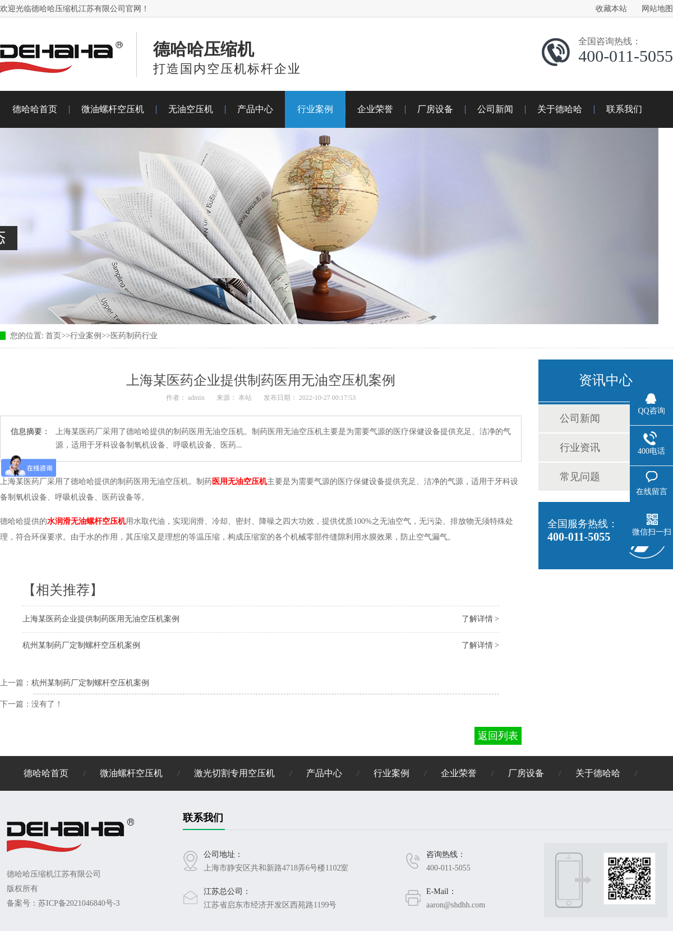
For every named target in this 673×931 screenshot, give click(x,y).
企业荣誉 (375, 109)
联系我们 (624, 109)
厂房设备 (435, 109)
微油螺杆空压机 (112, 109)
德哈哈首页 (34, 109)
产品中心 (255, 109)
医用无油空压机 (239, 481)
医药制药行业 (134, 335)
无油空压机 (190, 109)
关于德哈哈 (559, 109)
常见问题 (580, 476)
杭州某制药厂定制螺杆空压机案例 (81, 645)
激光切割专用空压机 (234, 773)
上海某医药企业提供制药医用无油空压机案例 (100, 619)
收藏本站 (611, 8)
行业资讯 (580, 447)
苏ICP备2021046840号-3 (78, 903)
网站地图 (657, 8)
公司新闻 (495, 109)
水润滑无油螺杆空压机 (86, 521)
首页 (53, 335)
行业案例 (315, 109)
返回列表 (498, 735)
